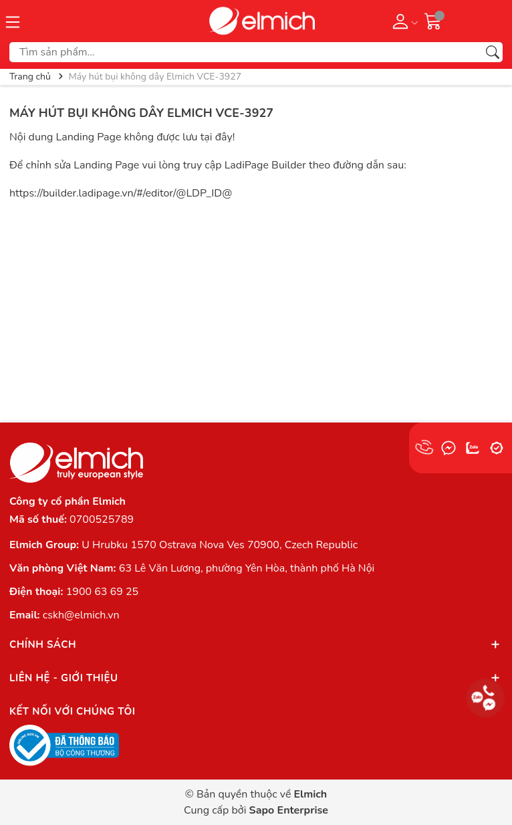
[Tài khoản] (403, 21)
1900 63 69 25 (102, 591)
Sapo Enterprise (288, 810)
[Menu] (13, 21)
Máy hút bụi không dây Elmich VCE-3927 (141, 113)
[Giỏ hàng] (433, 21)
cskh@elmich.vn (81, 615)
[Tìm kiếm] (493, 52)
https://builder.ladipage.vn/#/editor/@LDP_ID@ (120, 193)
